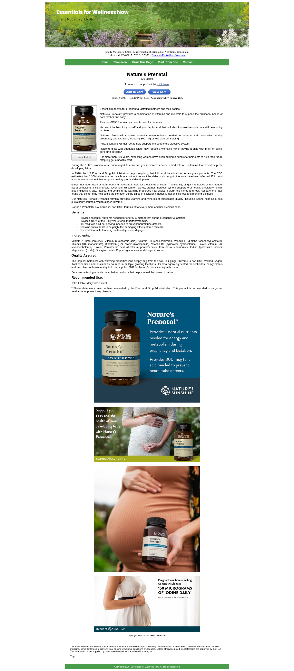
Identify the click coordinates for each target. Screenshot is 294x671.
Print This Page (142, 62)
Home (104, 62)
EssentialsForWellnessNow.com (168, 55)
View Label (84, 157)
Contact (188, 62)
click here (163, 84)
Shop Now (120, 62)
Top (72, 656)
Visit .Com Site (168, 62)
